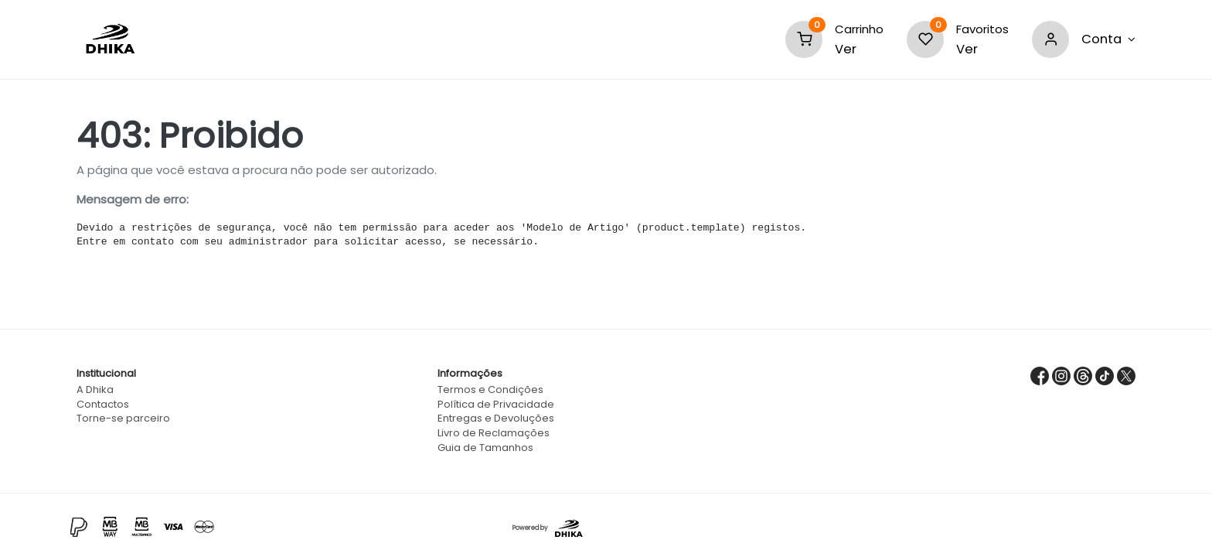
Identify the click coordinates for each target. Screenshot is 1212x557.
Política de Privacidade (495, 404)
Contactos (103, 404)
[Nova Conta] (1108, 39)
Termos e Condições (490, 389)
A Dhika (95, 389)
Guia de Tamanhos (485, 447)
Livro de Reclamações (493, 432)
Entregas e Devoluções (495, 418)
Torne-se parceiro (123, 418)
